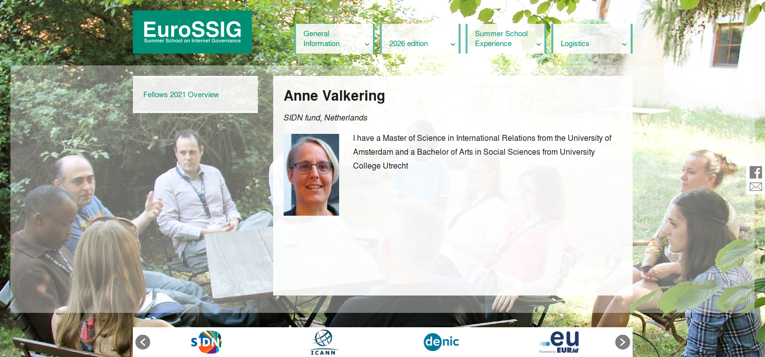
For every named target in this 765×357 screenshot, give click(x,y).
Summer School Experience (501, 38)
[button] (142, 342)
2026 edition (408, 43)
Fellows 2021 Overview (181, 94)
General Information (321, 38)
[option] (206, 342)
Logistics (575, 43)
